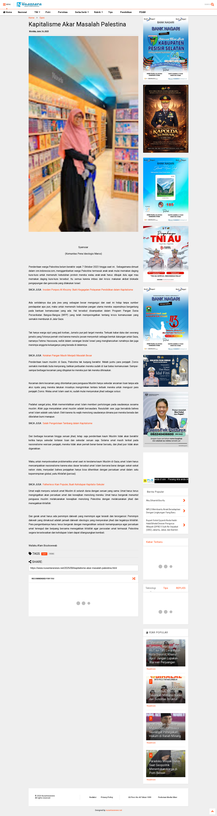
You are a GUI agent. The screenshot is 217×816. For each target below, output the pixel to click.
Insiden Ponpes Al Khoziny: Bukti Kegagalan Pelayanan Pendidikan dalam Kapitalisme (88, 289)
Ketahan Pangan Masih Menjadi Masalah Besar (67, 355)
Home (7, 12)
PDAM (142, 12)
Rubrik (98, 12)
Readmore (151, 669)
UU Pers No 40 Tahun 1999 (139, 797)
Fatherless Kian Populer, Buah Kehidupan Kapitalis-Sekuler (73, 484)
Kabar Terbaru (154, 542)
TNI (37, 12)
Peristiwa (63, 12)
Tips (110, 12)
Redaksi (92, 797)
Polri (48, 12)
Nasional (22, 12)
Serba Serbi (82, 12)
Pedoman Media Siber (167, 797)
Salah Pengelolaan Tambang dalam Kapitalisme (67, 423)
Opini (42, 18)
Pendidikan (126, 12)
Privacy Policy (107, 797)
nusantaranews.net (114, 810)
